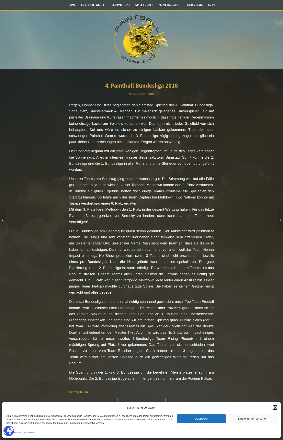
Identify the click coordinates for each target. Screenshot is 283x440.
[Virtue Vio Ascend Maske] (3, 220)
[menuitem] (71, 5)
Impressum (29, 432)
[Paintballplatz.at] (141, 39)
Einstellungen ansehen (252, 418)
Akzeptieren (201, 418)
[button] (275, 408)
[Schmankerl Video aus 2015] (280, 220)
